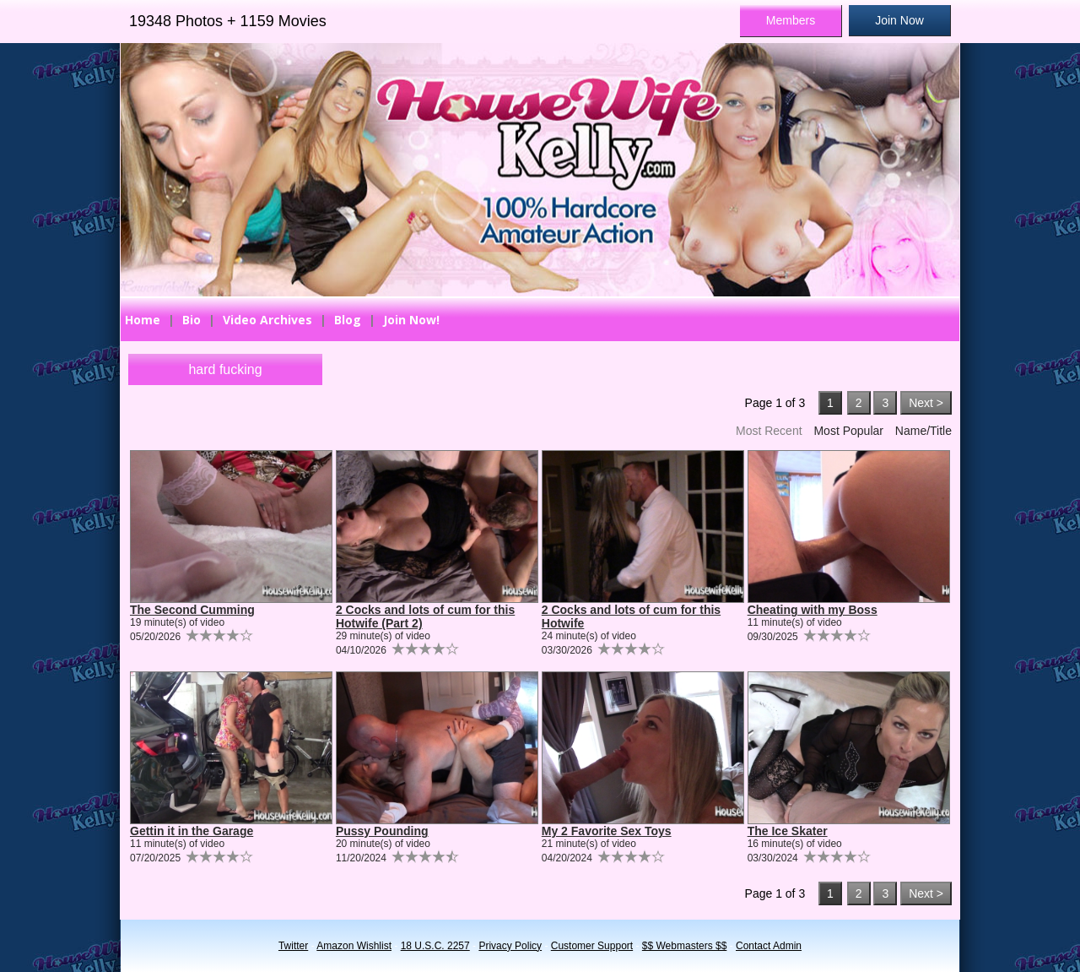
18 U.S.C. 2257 (435, 946)
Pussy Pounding (382, 831)
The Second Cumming (192, 609)
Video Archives (267, 320)
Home (142, 320)
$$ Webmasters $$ (684, 946)
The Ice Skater (788, 831)
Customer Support (592, 946)
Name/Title (923, 430)
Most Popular (848, 430)
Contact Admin (769, 946)
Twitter (293, 946)
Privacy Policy (510, 946)
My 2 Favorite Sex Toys (607, 831)
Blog (347, 320)
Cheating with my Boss (813, 609)
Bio (191, 320)
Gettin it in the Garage (191, 831)
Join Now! (411, 320)
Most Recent (769, 430)
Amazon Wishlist (354, 946)
